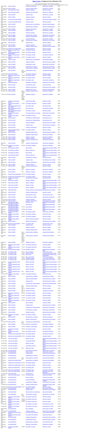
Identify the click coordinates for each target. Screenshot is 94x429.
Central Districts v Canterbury (31, 66)
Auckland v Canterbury (30, 17)
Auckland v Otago (29, 14)
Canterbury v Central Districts (31, 324)
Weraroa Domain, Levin (47, 117)
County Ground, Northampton (48, 258)
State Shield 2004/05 (12, 408)
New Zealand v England (30, 49)
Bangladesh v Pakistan (30, 249)
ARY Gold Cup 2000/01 (13, 338)
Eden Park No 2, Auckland (48, 6)
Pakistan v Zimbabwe (30, 182)
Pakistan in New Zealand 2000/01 (14, 333)
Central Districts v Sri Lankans (32, 177)
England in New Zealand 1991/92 (14, 48)
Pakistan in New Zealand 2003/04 (14, 386)
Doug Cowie (36, 1)
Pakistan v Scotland (29, 253)
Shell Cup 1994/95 (11, 84)
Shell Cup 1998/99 (11, 221)
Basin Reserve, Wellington (48, 12)
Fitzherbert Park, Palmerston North (49, 283)
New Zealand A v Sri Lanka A (31, 403)
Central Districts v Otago (30, 64)
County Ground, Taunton (47, 251)
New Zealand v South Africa (31, 244)
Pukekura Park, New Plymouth (48, 35)
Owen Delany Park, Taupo (48, 194)
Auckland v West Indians (30, 101)
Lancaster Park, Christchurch (48, 79)
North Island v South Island (31, 82)
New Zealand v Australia (30, 54)
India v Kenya (28, 254)
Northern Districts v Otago (31, 70)
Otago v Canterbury (29, 377)
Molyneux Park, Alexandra (48, 351)
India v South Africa (30, 108)
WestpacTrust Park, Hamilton (48, 232)
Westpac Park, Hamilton (47, 374)
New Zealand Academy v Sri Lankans (33, 113)
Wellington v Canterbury (30, 94)
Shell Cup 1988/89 (11, 30)
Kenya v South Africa (30, 256)
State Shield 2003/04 (12, 388)
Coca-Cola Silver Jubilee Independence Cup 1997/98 (13, 203)
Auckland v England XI (30, 48)
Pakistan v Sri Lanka (30, 185)
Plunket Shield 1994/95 (12, 82)
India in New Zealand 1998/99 (14, 223)
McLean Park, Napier (47, 84)
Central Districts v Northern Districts (33, 117)
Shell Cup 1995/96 (11, 117)
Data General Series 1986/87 (13, 9)
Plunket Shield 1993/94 (12, 73)
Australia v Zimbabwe (30, 259)
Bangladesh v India (29, 202)
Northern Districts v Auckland (31, 276)
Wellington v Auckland (30, 136)
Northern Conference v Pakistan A (32, 218)
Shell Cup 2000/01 (11, 302)
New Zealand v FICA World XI (32, 412)
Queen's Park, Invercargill (48, 377)
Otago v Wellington (29, 302)
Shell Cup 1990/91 (11, 42)
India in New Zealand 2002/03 (14, 367)
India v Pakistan (29, 147)
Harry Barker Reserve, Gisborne (49, 68)
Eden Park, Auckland (47, 9)
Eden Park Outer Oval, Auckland (49, 46)
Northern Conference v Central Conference (34, 189)
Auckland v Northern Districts (31, 8)
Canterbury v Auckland (30, 290)
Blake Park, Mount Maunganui (48, 24)
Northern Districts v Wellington (32, 26)
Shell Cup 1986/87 (11, 14)
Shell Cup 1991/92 (11, 46)
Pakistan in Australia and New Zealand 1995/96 (14, 130)
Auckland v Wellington (30, 9)
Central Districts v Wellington (31, 40)
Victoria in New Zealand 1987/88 (14, 19)
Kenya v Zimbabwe (29, 251)
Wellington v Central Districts (31, 424)
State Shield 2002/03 (12, 373)
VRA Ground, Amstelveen (48, 256)
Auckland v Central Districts (31, 6)
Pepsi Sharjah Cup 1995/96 (13, 147)
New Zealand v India (30, 79)
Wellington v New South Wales (32, 12)
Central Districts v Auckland (31, 35)
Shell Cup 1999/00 (11, 276)
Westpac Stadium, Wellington (48, 412)
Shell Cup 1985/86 (11, 6)
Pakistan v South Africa (30, 150)
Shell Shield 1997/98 (12, 189)
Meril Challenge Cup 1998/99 (14, 249)
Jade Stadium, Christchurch (48, 290)
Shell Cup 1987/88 (11, 24)
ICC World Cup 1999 (12, 251)
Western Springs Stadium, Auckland (50, 19)
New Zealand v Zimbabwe (31, 145)
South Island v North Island (31, 73)
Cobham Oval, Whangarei (48, 316)
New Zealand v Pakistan (30, 52)
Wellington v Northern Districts (32, 90)
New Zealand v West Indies (31, 103)
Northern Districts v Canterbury (32, 235)
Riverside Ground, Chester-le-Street (49, 253)
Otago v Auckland (29, 351)
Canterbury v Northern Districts (32, 139)
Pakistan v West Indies (30, 261)
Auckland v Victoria (29, 19)
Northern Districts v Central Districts (33, 24)
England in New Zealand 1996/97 (14, 174)
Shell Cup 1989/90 (11, 36)
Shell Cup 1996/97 (11, 157)
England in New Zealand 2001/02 (14, 360)
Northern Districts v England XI (32, 360)
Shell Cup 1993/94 (11, 59)
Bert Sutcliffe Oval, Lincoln (48, 403)
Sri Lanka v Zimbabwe (30, 180)
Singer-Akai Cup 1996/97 (13, 180)
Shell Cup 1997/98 (11, 192)
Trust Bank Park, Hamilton (48, 54)
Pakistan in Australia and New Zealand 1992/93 (14, 53)
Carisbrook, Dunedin (47, 73)
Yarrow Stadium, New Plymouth (49, 382)
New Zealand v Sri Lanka (31, 115)
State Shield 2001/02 (12, 350)
